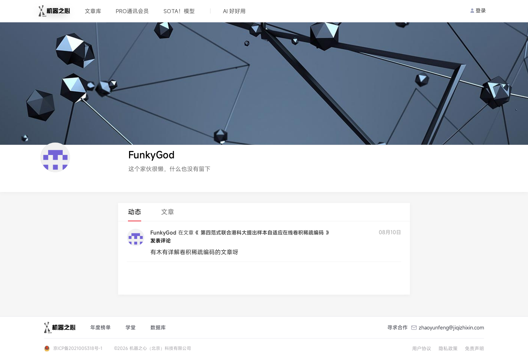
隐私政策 (448, 348)
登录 (478, 10)
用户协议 (421, 348)
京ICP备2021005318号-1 (77, 348)
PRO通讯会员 (132, 11)
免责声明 (474, 348)
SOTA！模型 (179, 11)
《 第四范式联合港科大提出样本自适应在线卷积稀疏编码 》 (262, 232)
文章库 (93, 11)
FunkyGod (163, 232)
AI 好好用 (234, 11)
